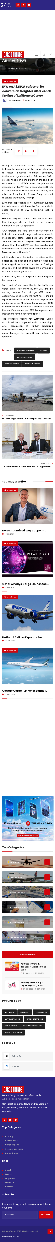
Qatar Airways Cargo (32, 1026)
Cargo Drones (11, 1153)
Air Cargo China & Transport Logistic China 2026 (33, 966)
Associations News (14, 1149)
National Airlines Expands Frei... (23, 637)
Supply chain (41, 1012)
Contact (9, 1186)
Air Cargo (9, 1012)
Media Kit (9, 1182)
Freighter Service (32, 364)
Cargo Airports (12, 1145)
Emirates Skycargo (13, 1032)
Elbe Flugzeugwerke (25, 350)
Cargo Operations (35, 1019)
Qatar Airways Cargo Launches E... (25, 584)
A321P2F (43, 350)
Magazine (10, 1178)
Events (8, 1174)
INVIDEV (16, 1236)
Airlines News (10, 81)
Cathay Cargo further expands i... (24, 691)
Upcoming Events (27, 954)
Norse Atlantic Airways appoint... (24, 530)
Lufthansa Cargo (24, 357)
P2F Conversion (12, 364)
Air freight (24, 1012)
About (8, 1170)
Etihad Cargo (11, 1026)
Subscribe (45, 1215)
